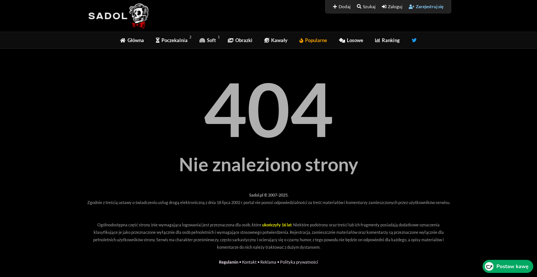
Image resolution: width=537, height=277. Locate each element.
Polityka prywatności (299, 262)
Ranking (387, 40)
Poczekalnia (172, 40)
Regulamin (228, 262)
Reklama (268, 262)
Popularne (313, 40)
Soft (208, 40)
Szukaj (366, 6)
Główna (132, 40)
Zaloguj (392, 6)
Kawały (276, 40)
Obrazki (240, 40)
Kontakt (249, 262)
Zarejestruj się (426, 6)
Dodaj (342, 6)
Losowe (351, 40)
